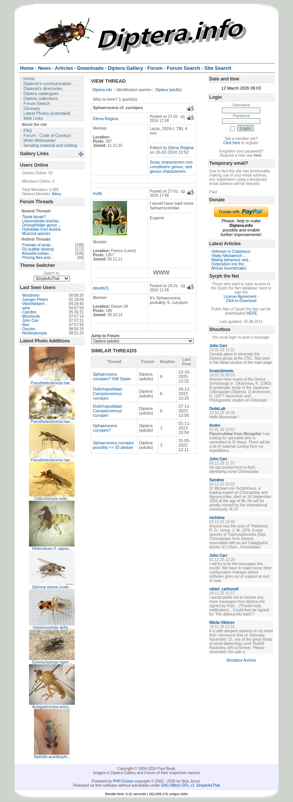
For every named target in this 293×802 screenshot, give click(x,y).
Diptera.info (102, 90)
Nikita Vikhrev (222, 622)
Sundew (216, 480)
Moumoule (31, 316)
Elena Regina (105, 118)
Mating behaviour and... (231, 260)
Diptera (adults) (169, 90)
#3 (183, 286)
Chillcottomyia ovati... (52, 499)
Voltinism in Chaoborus (230, 251)
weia (26, 308)
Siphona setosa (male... (52, 587)
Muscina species (36, 233)
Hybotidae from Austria (41, 229)
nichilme (217, 518)
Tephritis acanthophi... (51, 757)
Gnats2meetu (221, 371)
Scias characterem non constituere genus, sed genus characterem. (171, 167)
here (257, 155)
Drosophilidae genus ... (41, 225)
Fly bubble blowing (38, 249)
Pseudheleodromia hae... (52, 383)
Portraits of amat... (37, 245)
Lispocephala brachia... (41, 221)
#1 (183, 117)
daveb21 (101, 288)
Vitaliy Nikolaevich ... (228, 256)
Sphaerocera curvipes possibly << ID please (113, 445)
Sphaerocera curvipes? (105, 427)
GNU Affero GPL (175, 785)
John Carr (30, 320)
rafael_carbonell (224, 589)
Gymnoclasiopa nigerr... (52, 662)
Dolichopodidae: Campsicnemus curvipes (108, 393)
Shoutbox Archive (241, 660)
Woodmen (30, 295)
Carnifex (29, 312)
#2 (183, 192)
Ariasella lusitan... (37, 253)
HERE (252, 313)
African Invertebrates (228, 268)
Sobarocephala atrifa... (52, 627)
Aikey (56, 194)
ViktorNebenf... (34, 304)
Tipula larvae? (34, 217)
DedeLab (217, 409)
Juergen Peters (35, 299)
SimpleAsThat (208, 785)
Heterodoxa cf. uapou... (52, 548)
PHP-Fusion (123, 781)
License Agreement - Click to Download (241, 298)
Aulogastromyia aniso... (52, 707)
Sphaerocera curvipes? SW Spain (111, 376)
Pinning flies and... (37, 258)
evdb (97, 193)
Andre (215, 425)
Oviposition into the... (229, 264)
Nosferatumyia (34, 333)
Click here (231, 143)
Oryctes (28, 329)
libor (25, 325)
